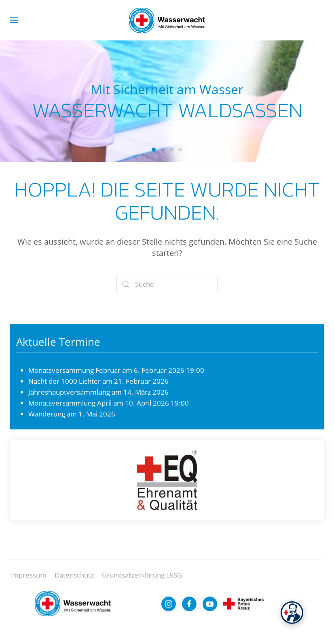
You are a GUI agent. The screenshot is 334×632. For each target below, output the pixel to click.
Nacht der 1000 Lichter (64, 381)
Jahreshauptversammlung (69, 392)
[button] (14, 20)
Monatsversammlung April (70, 403)
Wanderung (46, 414)
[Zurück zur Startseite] (167, 20)
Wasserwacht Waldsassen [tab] (154, 150)
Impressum (28, 578)
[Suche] (167, 284)
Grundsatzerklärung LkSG (142, 578)
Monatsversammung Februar (74, 370)
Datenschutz (74, 578)
